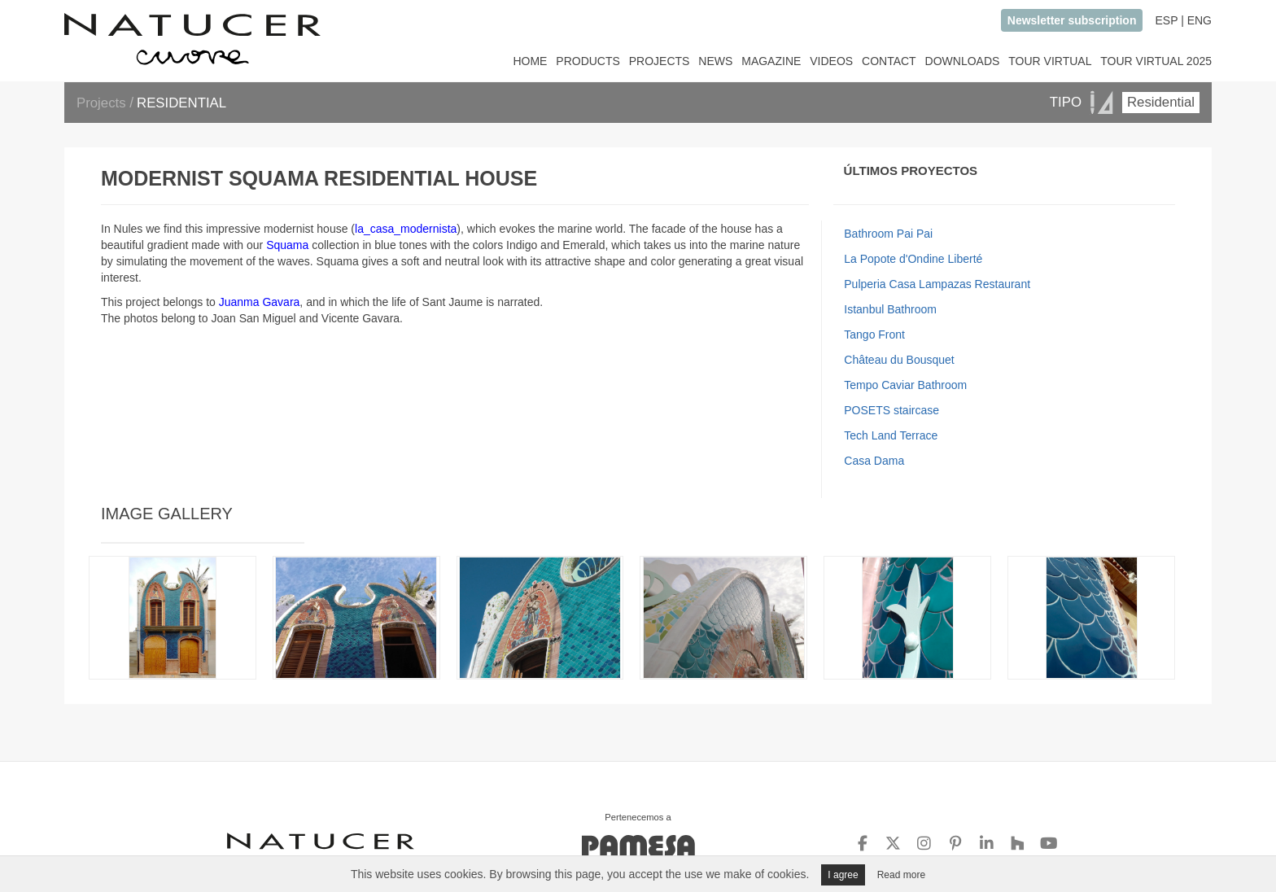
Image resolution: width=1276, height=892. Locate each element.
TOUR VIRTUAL (1049, 61)
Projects (102, 103)
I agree (843, 875)
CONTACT (889, 61)
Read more (901, 875)
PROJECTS (659, 61)
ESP (1166, 20)
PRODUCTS (588, 61)
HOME (530, 61)
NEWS (715, 61)
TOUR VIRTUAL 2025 (1156, 61)
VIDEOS (831, 61)
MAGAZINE (771, 61)
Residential (1161, 102)
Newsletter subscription (1072, 20)
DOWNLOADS (962, 61)
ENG (1199, 20)
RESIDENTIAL (181, 103)
